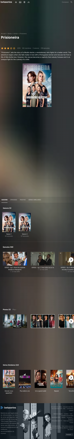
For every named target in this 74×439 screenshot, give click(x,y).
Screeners (69, 417)
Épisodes (13, 200)
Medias (63, 417)
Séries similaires (34, 200)
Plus (14, 310)
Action (16, 33)
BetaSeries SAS (56, 417)
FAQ (64, 408)
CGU (71, 414)
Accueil (3, 33)
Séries (10, 33)
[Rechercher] (71, 2)
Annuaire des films (68, 407)
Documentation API (57, 408)
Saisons (4, 200)
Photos (23, 200)
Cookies (66, 414)
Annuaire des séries (56, 407)
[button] (15, 321)
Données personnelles (67, 415)
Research (70, 419)
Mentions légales (58, 414)
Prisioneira (23, 33)
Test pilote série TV (57, 421)
